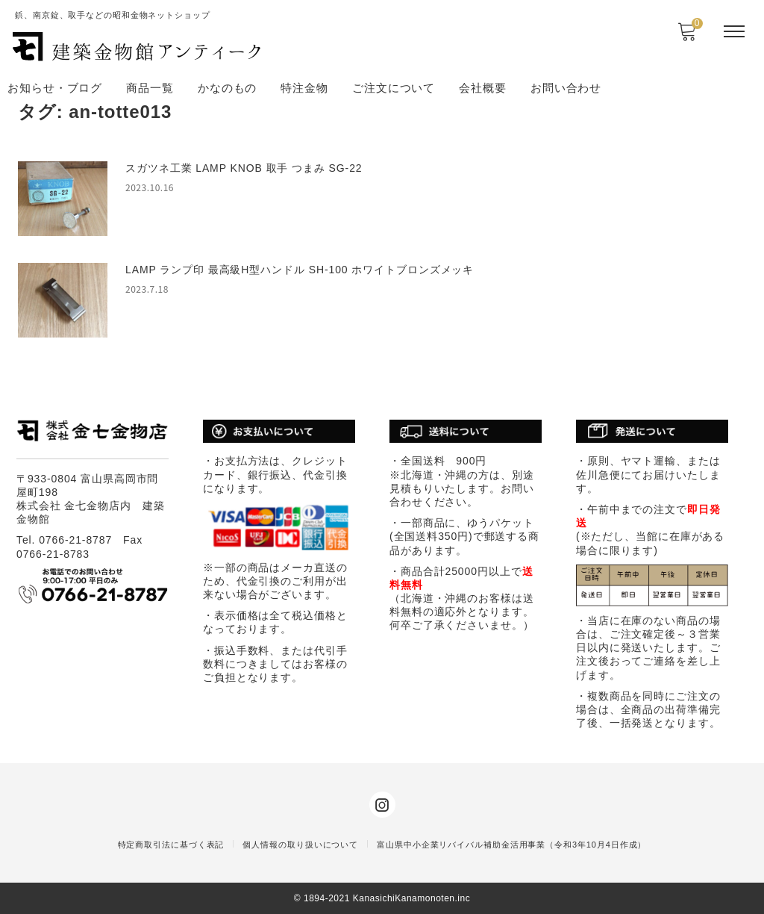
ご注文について (393, 87)
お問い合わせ (565, 87)
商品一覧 (150, 87)
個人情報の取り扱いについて (300, 844)
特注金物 (304, 87)
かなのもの (227, 87)
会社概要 (483, 87)
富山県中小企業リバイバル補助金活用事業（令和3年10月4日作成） (511, 844)
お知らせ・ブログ (54, 87)
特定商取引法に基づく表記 (171, 844)
